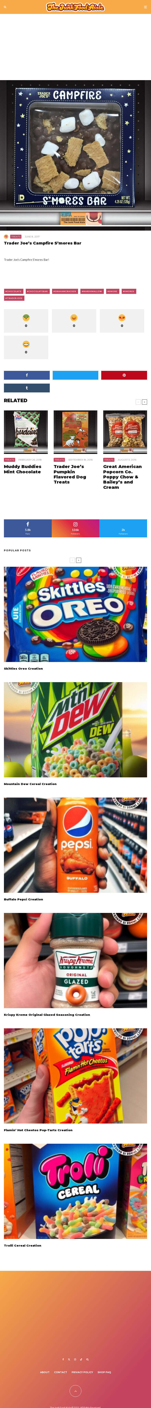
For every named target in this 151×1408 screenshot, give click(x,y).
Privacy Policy (82, 1372)
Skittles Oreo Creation (23, 668)
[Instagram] (75, 1359)
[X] (69, 1359)
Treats (15, 236)
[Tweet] (76, 375)
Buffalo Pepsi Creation (23, 901)
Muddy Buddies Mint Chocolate (22, 469)
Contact (60, 1372)
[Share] (27, 375)
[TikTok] (81, 1359)
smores (129, 291)
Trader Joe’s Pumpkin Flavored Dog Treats (70, 474)
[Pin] (124, 375)
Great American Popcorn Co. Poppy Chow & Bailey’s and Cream (122, 477)
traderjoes (14, 298)
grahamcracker (65, 291)
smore (113, 291)
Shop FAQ (104, 1372)
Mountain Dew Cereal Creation (30, 784)
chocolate (14, 291)
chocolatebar (38, 291)
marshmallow (92, 291)
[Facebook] (63, 1359)
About (45, 1372)
